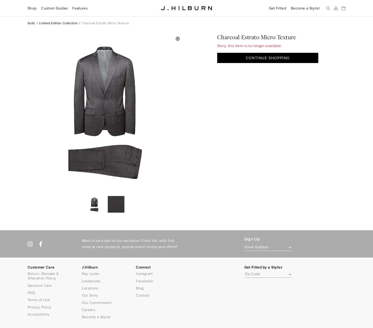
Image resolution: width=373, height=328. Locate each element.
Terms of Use (39, 300)
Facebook (144, 281)
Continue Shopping (268, 58)
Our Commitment (97, 302)
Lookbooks (91, 281)
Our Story (90, 295)
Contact (142, 295)
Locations (90, 288)
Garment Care (40, 285)
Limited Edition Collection (58, 23)
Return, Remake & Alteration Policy (43, 275)
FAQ (31, 292)
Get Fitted (277, 8)
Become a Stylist (305, 8)
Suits (31, 23)
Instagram (144, 273)
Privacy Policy (39, 307)
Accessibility (38, 314)
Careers (88, 310)
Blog (140, 288)
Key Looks (90, 273)
